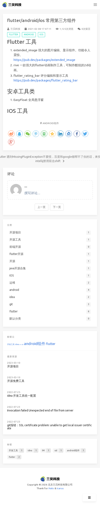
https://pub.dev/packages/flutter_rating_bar (46, 80)
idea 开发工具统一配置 (21, 395)
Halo (51, 488)
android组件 (51, 123)
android (29, 34)
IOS (41, 34)
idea (17, 344)
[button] (95, 4)
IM (20, 344)
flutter (13, 34)
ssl (22, 344)
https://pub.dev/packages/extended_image (44, 60)
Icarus (60, 488)
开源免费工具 (15, 381)
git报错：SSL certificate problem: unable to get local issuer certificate (49, 427)
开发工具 (11, 344)
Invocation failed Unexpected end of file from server (40, 410)
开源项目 (13, 366)
